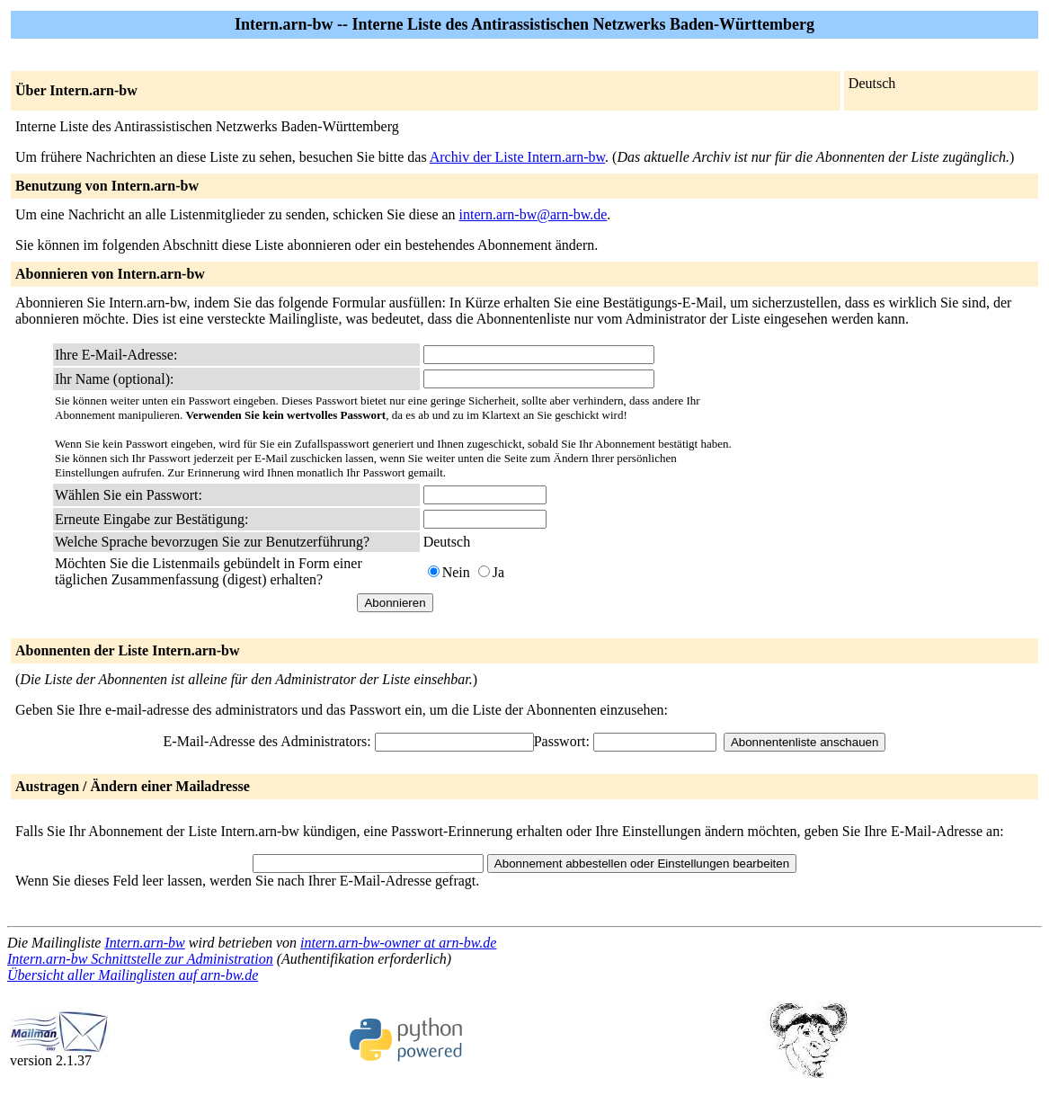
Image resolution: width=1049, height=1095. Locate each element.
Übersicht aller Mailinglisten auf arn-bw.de (132, 975)
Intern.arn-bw (144, 942)
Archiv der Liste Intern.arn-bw (517, 157)
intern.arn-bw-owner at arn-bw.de (398, 942)
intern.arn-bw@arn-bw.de (533, 214)
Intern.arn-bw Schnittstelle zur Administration (140, 958)
